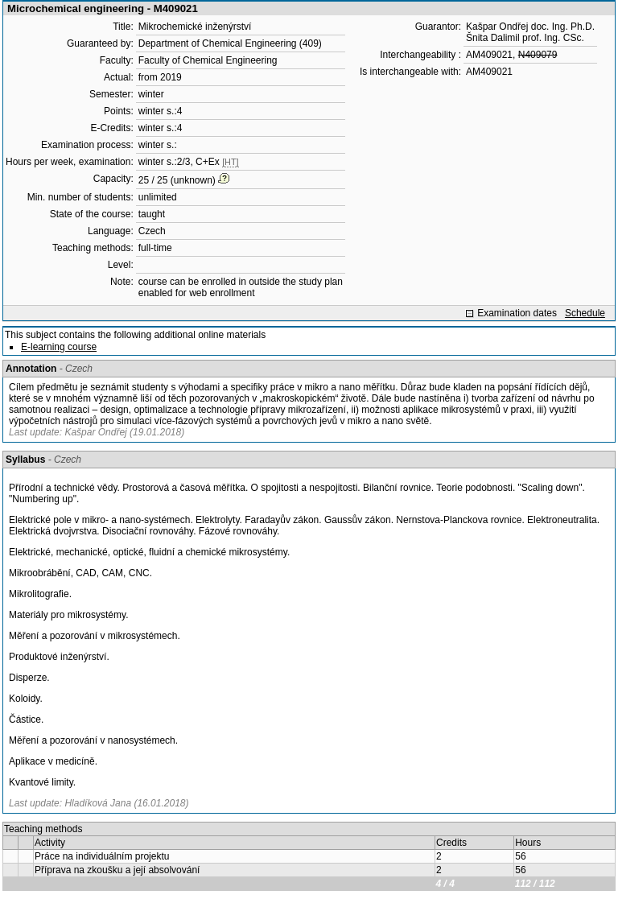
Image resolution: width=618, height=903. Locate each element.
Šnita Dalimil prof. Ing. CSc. (525, 37)
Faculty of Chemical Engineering (208, 60)
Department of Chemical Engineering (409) (230, 43)
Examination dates (517, 313)
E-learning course (59, 347)
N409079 (538, 54)
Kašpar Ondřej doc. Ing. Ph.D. (530, 26)
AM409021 (489, 54)
